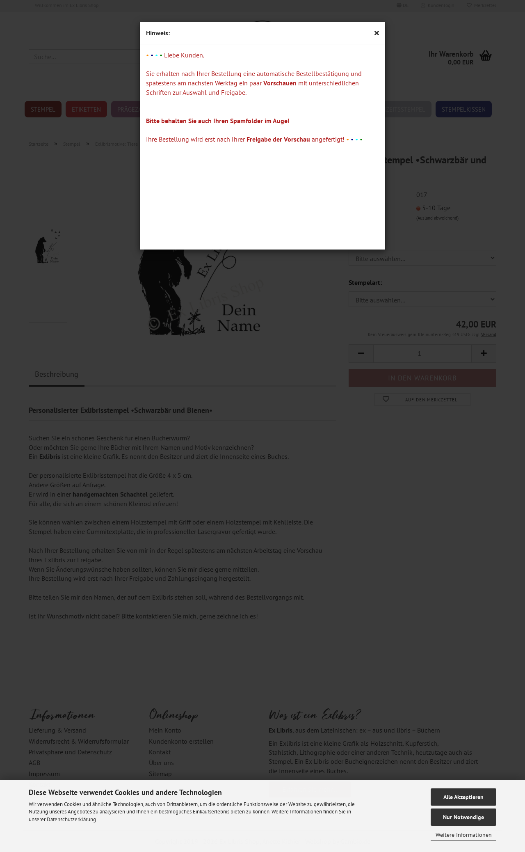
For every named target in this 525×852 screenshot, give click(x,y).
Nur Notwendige (463, 817)
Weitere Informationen (464, 834)
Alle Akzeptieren (463, 797)
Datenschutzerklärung (71, 819)
